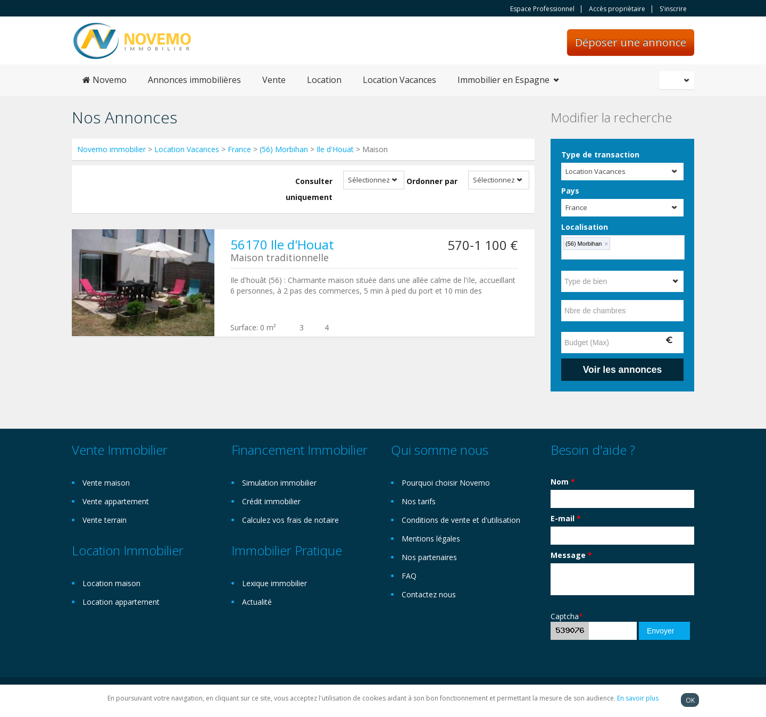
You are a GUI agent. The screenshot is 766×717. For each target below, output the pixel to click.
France (239, 149)
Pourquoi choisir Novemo (446, 483)
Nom (563, 482)
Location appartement (121, 602)
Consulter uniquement (309, 189)
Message (571, 555)
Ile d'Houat (335, 149)
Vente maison (106, 483)
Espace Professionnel (542, 9)
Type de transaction (600, 154)
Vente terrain (104, 520)
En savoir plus (638, 698)
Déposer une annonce (630, 42)
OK (690, 700)
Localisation (584, 227)
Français (678, 80)
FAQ (409, 576)
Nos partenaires (429, 557)
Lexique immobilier (274, 583)
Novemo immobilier (111, 149)
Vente (274, 80)
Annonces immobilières (194, 80)
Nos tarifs (419, 501)
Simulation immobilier (279, 483)
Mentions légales (431, 538)
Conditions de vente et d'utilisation (461, 520)
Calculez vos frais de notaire (290, 520)
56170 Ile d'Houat (282, 244)
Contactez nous (429, 594)
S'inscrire (673, 9)
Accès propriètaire (617, 9)
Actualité (257, 602)
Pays (570, 191)
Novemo (104, 80)
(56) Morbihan (284, 149)
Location (324, 80)
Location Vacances (399, 80)
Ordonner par (431, 181)
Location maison (111, 583)
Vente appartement (115, 501)
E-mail (566, 518)
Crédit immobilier (271, 501)
